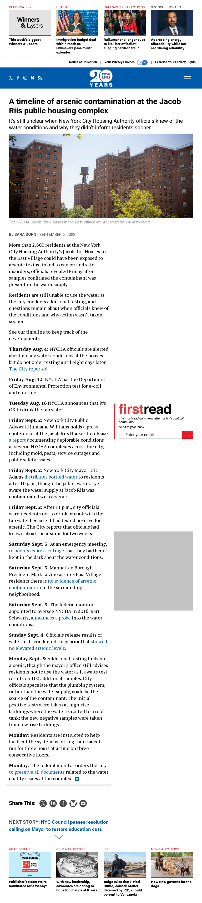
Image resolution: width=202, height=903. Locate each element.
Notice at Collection (83, 66)
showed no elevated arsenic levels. (58, 648)
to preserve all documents (37, 776)
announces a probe (51, 621)
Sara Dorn (25, 238)
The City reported (28, 372)
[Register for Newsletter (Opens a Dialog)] (187, 439)
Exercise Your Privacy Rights (175, 66)
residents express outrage (36, 554)
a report (17, 444)
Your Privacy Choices (126, 66)
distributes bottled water (50, 480)
